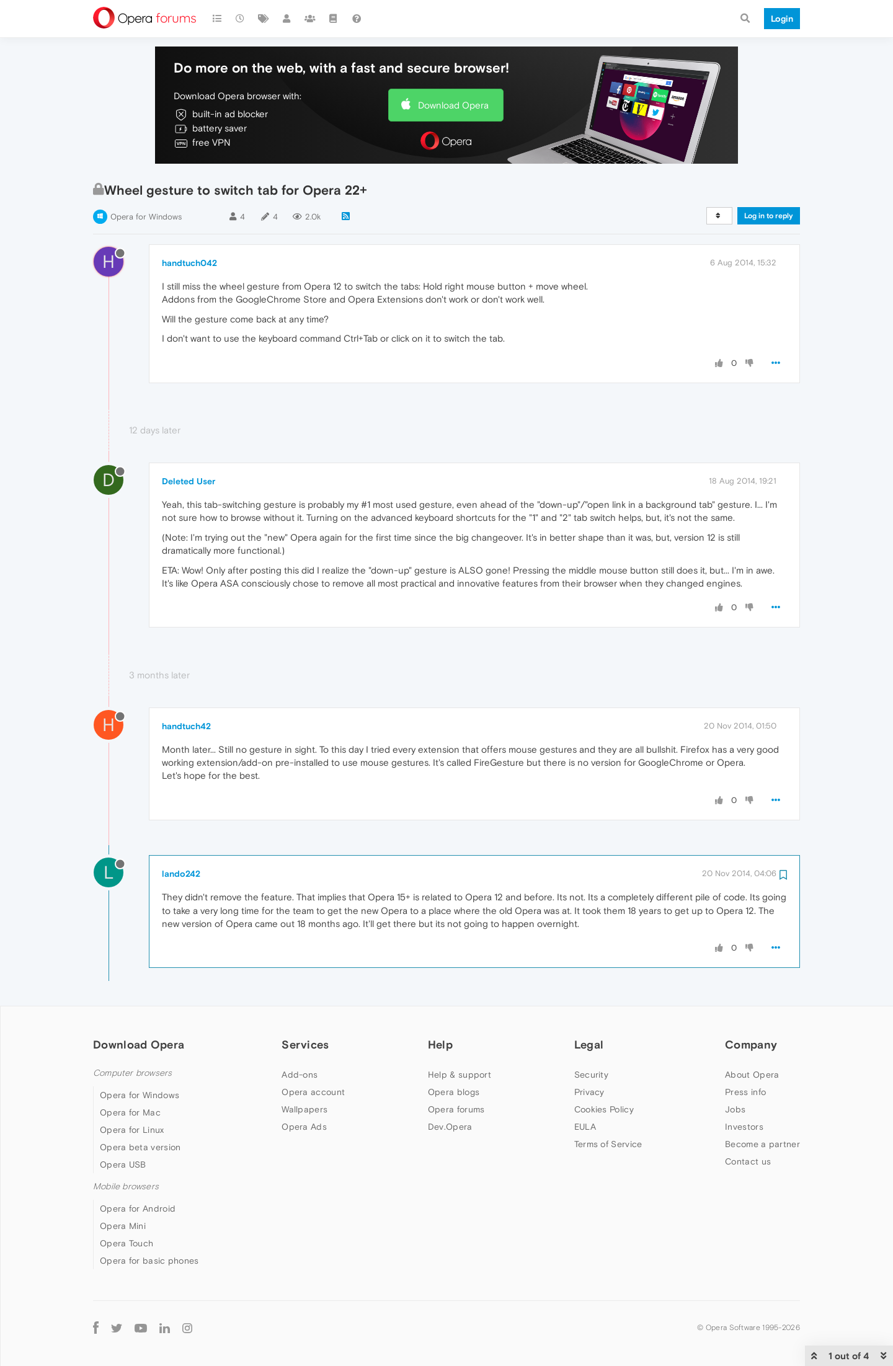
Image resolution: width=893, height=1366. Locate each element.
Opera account (313, 1092)
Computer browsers (132, 1073)
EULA (585, 1127)
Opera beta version (140, 1147)
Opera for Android (137, 1208)
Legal (589, 1044)
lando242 (181, 874)
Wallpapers (304, 1109)
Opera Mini (123, 1226)
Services (305, 1044)
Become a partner (762, 1144)
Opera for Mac (130, 1112)
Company (751, 1044)
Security (591, 1075)
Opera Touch (126, 1243)
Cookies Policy (604, 1109)
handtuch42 (186, 726)
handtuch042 (189, 263)
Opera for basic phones (149, 1261)
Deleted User (188, 481)
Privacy (589, 1092)
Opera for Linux (132, 1130)
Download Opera (453, 105)
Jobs (735, 1109)
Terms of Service (608, 1144)
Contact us (748, 1161)
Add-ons (300, 1075)
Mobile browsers (126, 1186)
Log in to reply (768, 215)
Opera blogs (453, 1092)
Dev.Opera (450, 1127)
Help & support (459, 1075)
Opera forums (456, 1109)
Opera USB (123, 1164)
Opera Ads (304, 1127)
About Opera (752, 1075)
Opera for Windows (146, 216)
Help (440, 1044)
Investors (744, 1127)
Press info (745, 1092)
